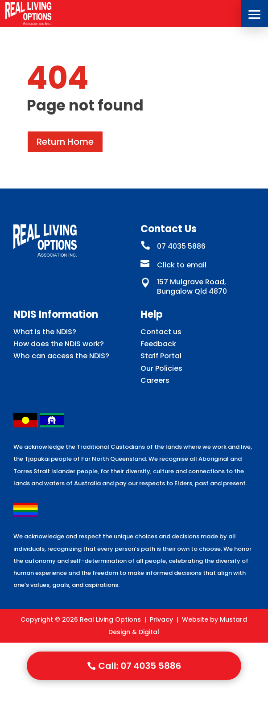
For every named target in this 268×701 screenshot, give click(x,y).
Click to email (181, 265)
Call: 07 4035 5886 (140, 666)
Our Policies (161, 368)
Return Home (65, 141)
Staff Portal (160, 356)
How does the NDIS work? (58, 344)
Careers (154, 380)
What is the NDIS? (44, 332)
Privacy (161, 619)
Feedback (158, 344)
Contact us (160, 332)
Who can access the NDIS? (61, 356)
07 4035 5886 (181, 246)
